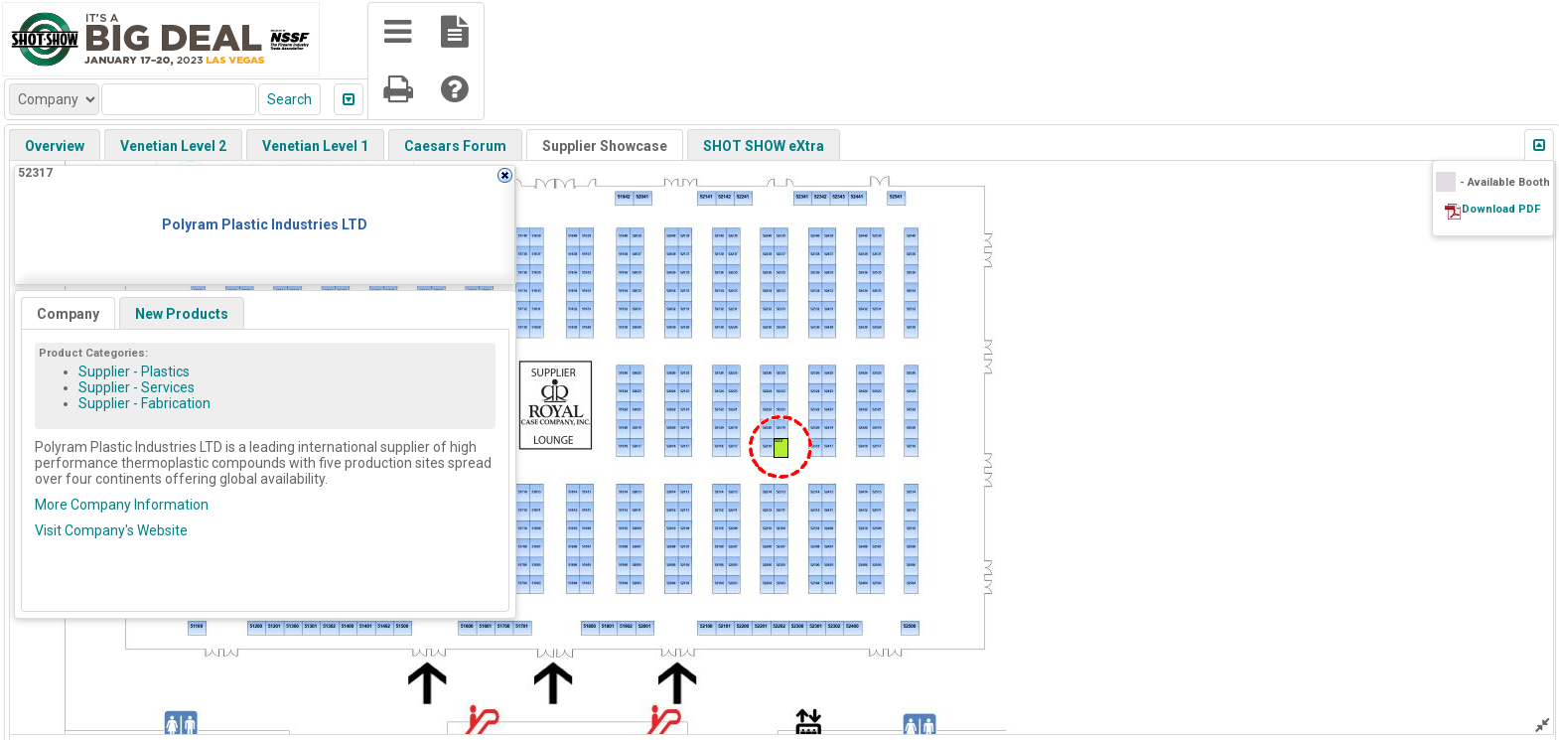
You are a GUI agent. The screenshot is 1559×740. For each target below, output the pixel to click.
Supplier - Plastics (134, 371)
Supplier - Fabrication (144, 403)
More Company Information (122, 505)
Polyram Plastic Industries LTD (264, 224)
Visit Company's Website (111, 530)
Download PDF (1501, 209)
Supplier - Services (136, 387)
